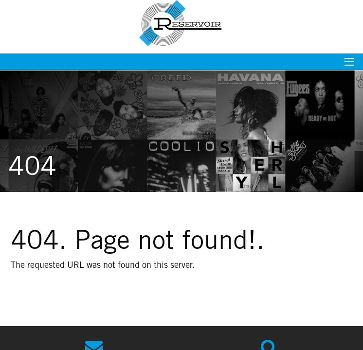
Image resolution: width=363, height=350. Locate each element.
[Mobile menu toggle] (349, 65)
